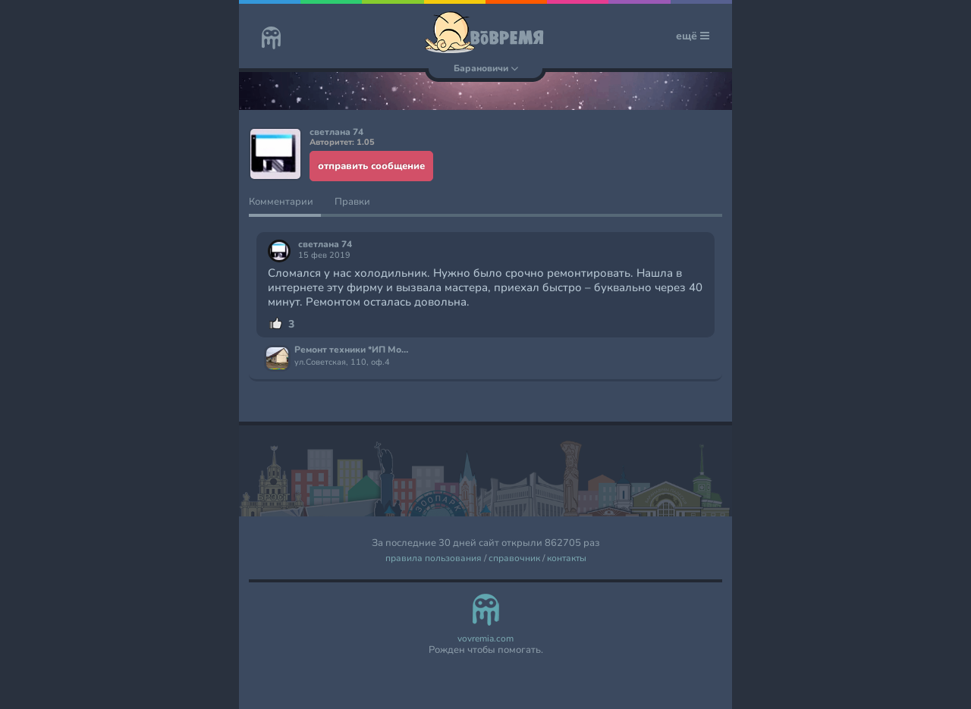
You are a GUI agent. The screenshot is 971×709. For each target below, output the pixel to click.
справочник (514, 558)
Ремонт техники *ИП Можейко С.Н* (353, 350)
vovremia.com (485, 639)
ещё (692, 36)
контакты (566, 558)
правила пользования (433, 558)
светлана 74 (325, 244)
